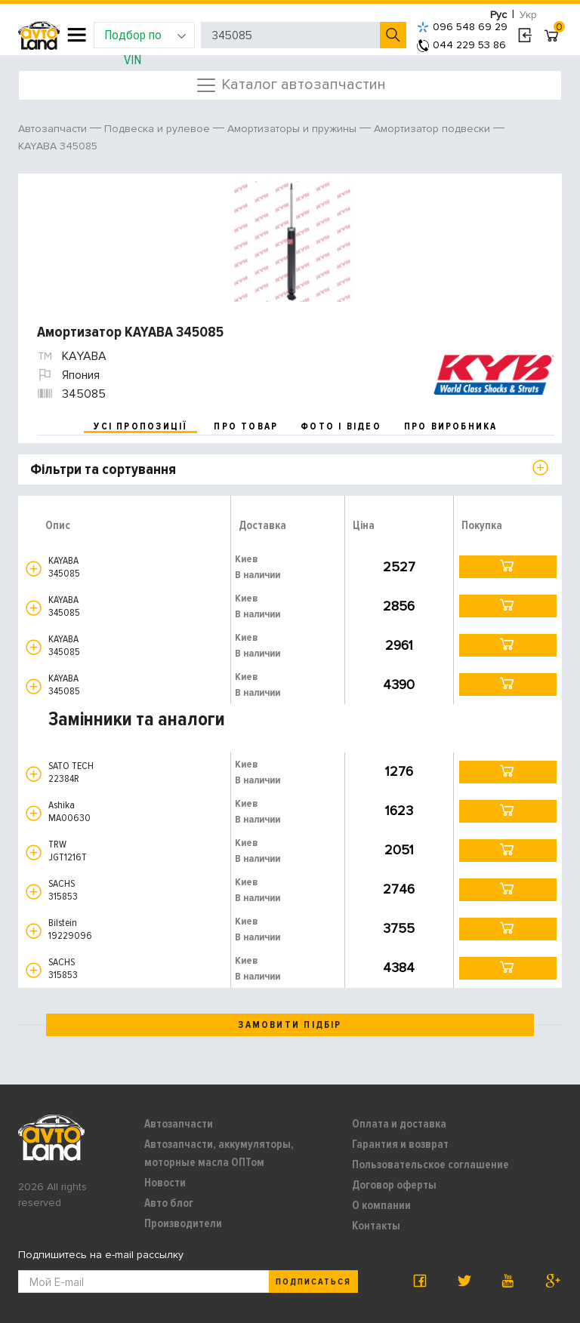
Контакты (376, 1225)
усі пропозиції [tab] (140, 426)
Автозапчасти (178, 1124)
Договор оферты (394, 1185)
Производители (183, 1223)
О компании (381, 1205)
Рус (498, 14)
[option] (292, 241)
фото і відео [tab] (341, 426)
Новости (165, 1182)
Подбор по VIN (145, 37)
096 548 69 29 (462, 26)
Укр (528, 14)
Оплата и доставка (399, 1124)
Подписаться (313, 1282)
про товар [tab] (246, 426)
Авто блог (168, 1203)
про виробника (451, 426)
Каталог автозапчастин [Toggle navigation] (290, 85)
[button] (33, 568)
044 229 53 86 (461, 44)
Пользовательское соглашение (430, 1164)
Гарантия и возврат (400, 1144)
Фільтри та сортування (103, 469)
